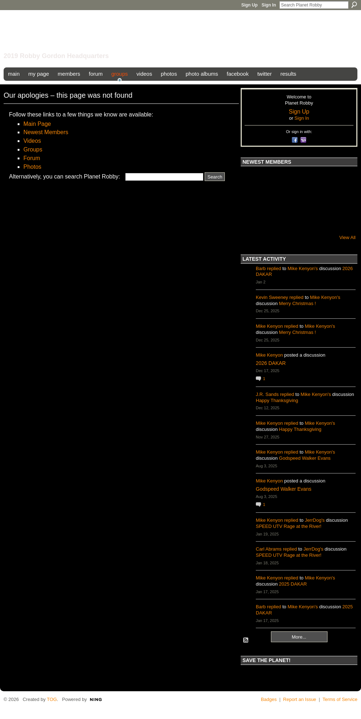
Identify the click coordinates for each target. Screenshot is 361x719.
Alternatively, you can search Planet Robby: (64, 176)
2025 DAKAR (293, 584)
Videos (32, 141)
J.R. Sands (267, 394)
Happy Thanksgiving (277, 400)
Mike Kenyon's (303, 268)
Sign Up (249, 5)
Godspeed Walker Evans (304, 458)
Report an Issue (299, 699)
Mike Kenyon (269, 326)
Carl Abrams (269, 549)
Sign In (269, 5)
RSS (246, 640)
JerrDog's (315, 520)
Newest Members (45, 132)
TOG (52, 699)
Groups (32, 149)
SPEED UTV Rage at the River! (288, 526)
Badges (269, 699)
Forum (31, 158)
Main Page (37, 124)
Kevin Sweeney (272, 297)
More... (299, 637)
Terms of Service (339, 699)
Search (354, 4)
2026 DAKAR (271, 363)
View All (347, 237)
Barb (261, 268)
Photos (32, 167)
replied (274, 268)
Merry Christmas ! (297, 303)
